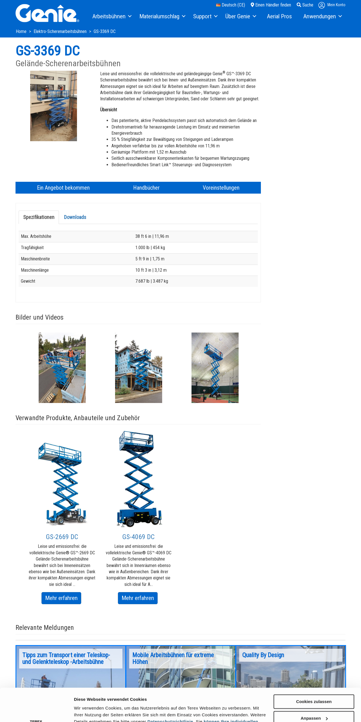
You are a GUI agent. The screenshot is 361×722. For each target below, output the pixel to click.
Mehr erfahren (63, 599)
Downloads (75, 217)
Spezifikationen (38, 217)
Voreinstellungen (221, 187)
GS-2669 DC (62, 537)
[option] (62, 368)
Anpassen (314, 685)
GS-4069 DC (138, 537)
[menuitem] (111, 17)
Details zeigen (88, 710)
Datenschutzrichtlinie (170, 688)
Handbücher (146, 187)
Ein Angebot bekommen (63, 187)
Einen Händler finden (271, 5)
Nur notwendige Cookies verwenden (314, 704)
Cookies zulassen (314, 668)
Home (22, 31)
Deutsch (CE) (230, 5)
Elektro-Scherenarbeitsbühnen (61, 31)
